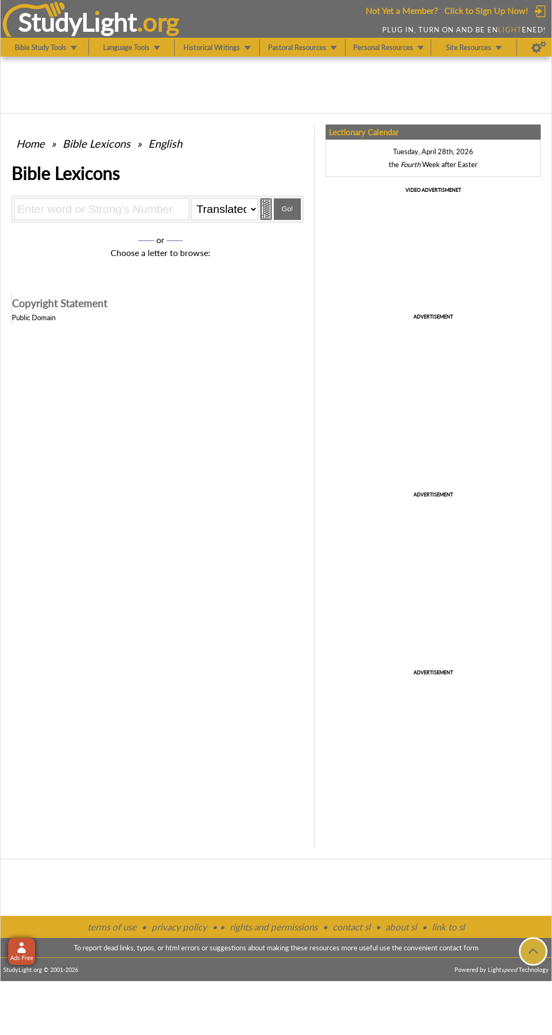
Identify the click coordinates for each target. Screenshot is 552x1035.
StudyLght (77, 22)
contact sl (351, 927)
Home (30, 143)
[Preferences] (539, 47)
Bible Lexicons (96, 143)
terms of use (111, 927)
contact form (459, 947)
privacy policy (179, 927)
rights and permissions (274, 927)
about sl (401, 927)
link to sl (448, 927)
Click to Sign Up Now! (486, 10)
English (165, 143)
